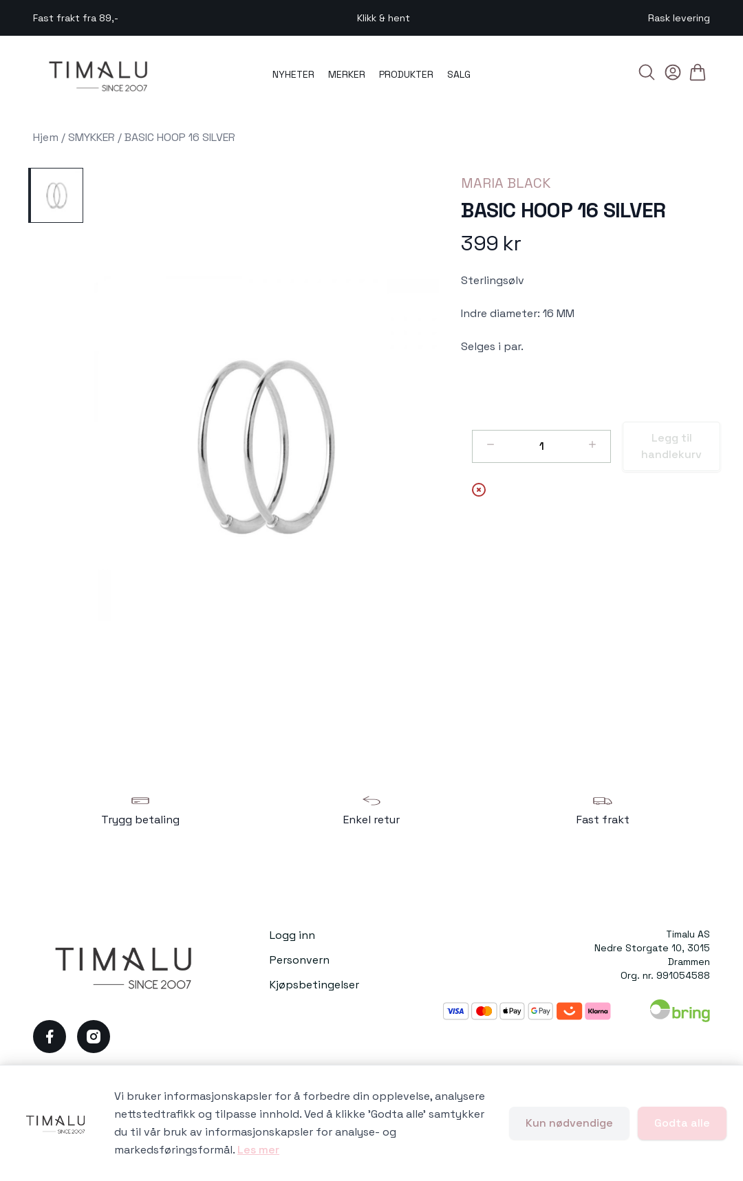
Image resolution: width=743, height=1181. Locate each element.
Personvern (300, 960)
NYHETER (293, 74)
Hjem (45, 137)
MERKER (346, 74)
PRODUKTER (406, 74)
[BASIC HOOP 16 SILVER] (55, 195)
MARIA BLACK (506, 183)
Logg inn (292, 935)
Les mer (258, 1149)
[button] (267, 448)
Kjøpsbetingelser (314, 984)
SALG (459, 74)
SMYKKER (91, 137)
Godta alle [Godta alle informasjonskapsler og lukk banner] (682, 1123)
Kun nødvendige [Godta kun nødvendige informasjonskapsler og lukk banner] (569, 1123)
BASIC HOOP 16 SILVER (180, 137)
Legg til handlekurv (671, 446)
